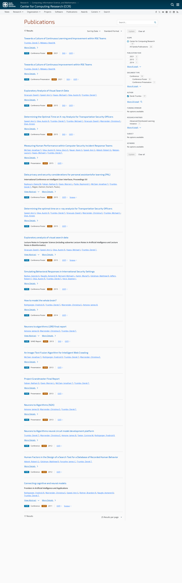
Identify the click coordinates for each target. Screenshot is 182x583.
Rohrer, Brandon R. (88, 493)
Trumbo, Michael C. (75, 121)
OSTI (72, 53)
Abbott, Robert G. (104, 150)
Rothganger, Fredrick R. (34, 305)
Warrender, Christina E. (110, 121)
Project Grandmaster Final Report (42, 378)
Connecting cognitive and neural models (45, 483)
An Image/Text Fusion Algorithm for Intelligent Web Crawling (56, 352)
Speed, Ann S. (46, 95)
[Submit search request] (155, 22)
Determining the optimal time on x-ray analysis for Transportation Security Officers (68, 208)
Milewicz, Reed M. (47, 43)
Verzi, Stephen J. (69, 278)
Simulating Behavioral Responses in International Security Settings (59, 271)
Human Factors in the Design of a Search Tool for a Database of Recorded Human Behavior (71, 457)
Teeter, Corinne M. (86, 435)
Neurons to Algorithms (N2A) (39, 404)
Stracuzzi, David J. (31, 95)
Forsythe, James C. (68, 461)
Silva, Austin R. (74, 95)
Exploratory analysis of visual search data (46, 237)
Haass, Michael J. (60, 95)
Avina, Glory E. (62, 150)
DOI (64, 53)
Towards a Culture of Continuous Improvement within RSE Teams (58, 64)
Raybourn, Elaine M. (32, 184)
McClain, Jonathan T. (33, 150)
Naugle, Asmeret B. (49, 276)
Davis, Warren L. (66, 184)
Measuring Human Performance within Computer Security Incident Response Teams (68, 145)
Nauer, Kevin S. (76, 150)
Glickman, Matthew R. (100, 276)
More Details (31, 47)
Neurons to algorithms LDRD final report (45, 326)
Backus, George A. (32, 276)
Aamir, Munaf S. (83, 276)
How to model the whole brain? (40, 300)
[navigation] (94, 31)
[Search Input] (137, 22)
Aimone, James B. (90, 305)
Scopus (73, 197)
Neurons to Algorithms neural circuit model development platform (59, 431)
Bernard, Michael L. (66, 276)
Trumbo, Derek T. (31, 43)
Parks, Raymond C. (82, 184)
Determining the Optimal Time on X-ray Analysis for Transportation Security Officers (68, 116)
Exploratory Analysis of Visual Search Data (46, 90)
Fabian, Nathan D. (50, 184)
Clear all (142, 31)
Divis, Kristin (29, 124)
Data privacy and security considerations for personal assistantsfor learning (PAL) (67, 174)
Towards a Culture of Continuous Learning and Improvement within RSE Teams (65, 38)
